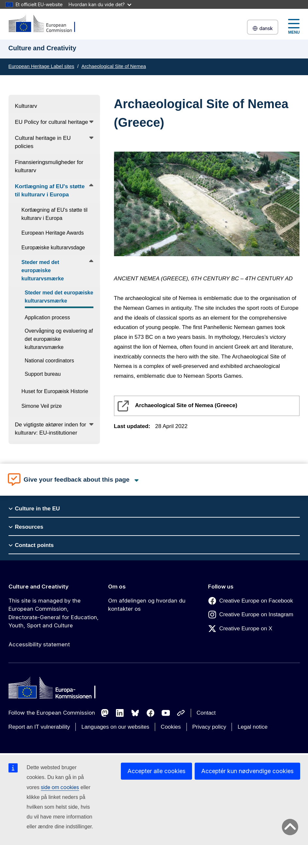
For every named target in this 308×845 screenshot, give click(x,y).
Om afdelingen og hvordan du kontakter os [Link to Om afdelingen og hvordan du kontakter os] (147, 604)
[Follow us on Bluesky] (135, 713)
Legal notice (252, 727)
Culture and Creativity (38, 586)
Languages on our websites (115, 727)
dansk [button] (262, 28)
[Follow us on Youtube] (166, 713)
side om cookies (60, 787)
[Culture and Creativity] (46, 24)
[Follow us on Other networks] (181, 713)
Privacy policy (209, 727)
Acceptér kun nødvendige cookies (247, 771)
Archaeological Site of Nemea (113, 66)
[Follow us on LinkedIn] (120, 713)
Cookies (171, 727)
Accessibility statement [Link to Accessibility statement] (39, 644)
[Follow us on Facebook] (150, 713)
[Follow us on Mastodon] (105, 713)
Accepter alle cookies (156, 771)
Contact (206, 713)
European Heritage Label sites (41, 66)
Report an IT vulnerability (39, 727)
